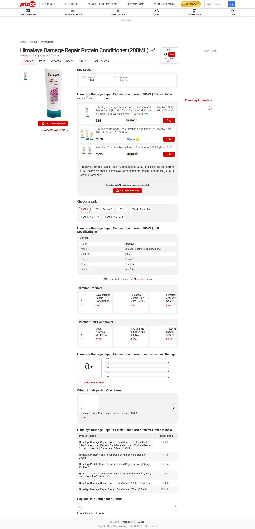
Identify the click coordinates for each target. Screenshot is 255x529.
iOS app (140, 522)
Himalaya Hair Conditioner (40, 42)
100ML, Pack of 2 (103, 209)
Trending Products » (198, 100)
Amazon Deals (190, 4)
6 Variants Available (53, 130)
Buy (172, 54)
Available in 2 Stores (169, 59)
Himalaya (24, 56)
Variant (81, 98)
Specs (69, 61)
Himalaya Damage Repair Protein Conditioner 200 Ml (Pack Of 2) (134, 147)
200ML (84, 209)
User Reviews (101, 61)
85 (98, 121)
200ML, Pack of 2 (114, 217)
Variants (55, 61)
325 (99, 154)
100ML (122, 209)
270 (99, 139)
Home (23, 42)
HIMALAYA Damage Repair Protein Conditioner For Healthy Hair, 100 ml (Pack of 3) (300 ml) (133, 130)
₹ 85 (169, 50)
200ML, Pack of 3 (141, 209)
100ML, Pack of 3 (90, 217)
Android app (127, 522)
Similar (83, 61)
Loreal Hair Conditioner (90, 513)
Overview (28, 61)
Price (42, 61)
